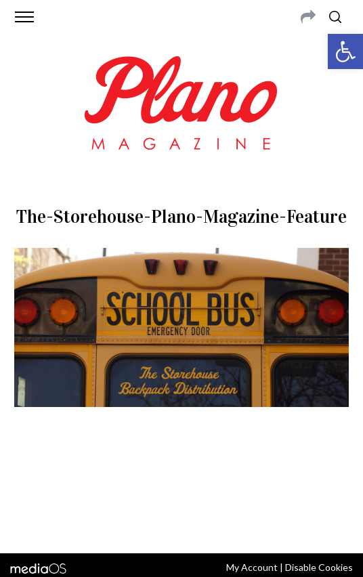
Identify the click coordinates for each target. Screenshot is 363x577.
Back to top (181, 524)
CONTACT (77, 472)
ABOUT (37, 472)
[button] (345, 51)
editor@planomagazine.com (193, 488)
